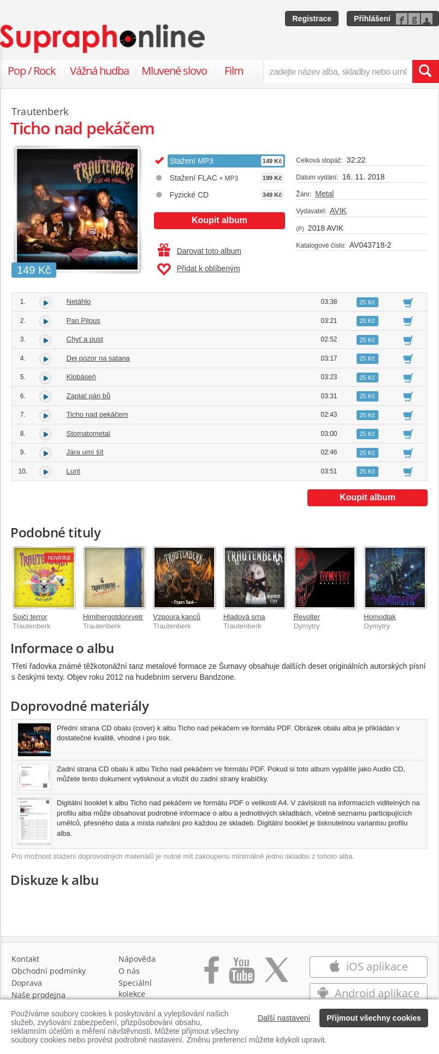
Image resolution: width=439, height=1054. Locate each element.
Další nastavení (284, 1018)
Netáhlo (79, 301)
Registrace (311, 18)
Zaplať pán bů (89, 396)
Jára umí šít (85, 452)
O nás (129, 971)
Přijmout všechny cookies (374, 1018)
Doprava (26, 983)
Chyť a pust (85, 339)
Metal (324, 193)
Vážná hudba (99, 70)
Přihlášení (372, 18)
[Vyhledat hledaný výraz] (425, 71)
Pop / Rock (32, 70)
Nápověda (137, 959)
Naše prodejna (38, 995)
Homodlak (380, 617)
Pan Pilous (83, 320)
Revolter (307, 617)
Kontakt (25, 959)
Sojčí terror (30, 617)
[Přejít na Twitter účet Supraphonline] (276, 976)
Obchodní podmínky (48, 971)
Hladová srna (244, 617)
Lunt (73, 471)
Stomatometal (88, 433)
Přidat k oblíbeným (198, 269)
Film (234, 70)
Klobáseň (81, 377)
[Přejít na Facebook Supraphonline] (211, 976)
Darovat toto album (199, 250)
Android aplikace (368, 993)
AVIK (338, 210)
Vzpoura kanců (176, 617)
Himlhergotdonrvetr (113, 617)
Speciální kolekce (135, 988)
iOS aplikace (368, 966)
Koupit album (219, 220)
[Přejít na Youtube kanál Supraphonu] (241, 976)
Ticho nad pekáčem (97, 414)
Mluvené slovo (174, 70)
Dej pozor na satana (98, 358)
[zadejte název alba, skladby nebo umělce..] (337, 71)
